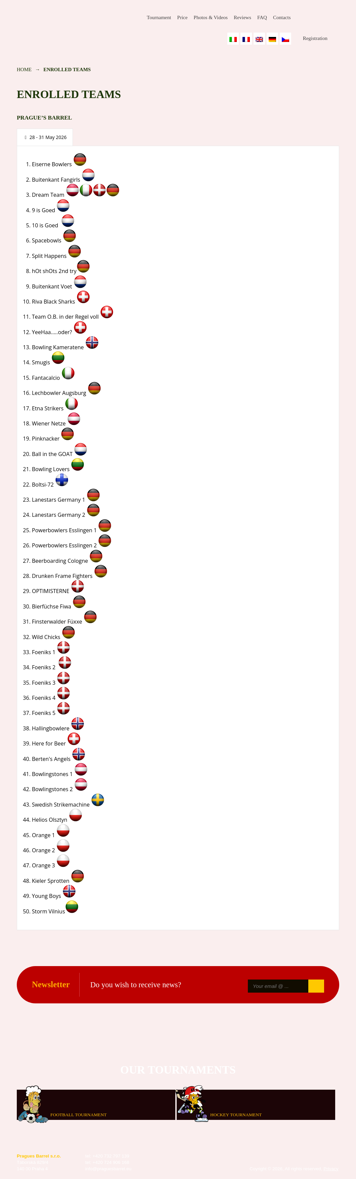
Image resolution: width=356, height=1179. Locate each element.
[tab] (45, 137)
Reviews (242, 17)
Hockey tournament (236, 1114)
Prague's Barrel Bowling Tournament (64, 22)
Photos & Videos (211, 17)
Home (24, 69)
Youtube (334, 18)
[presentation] (45, 137)
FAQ (262, 17)
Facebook (302, 18)
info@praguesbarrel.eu (108, 1168)
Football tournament (78, 1114)
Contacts (282, 17)
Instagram (318, 18)
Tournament (159, 17)
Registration (315, 38)
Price (182, 17)
